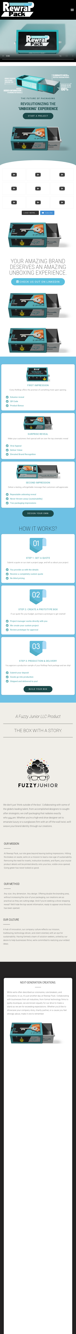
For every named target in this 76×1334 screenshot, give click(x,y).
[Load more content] (30, 213)
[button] (72, 9)
